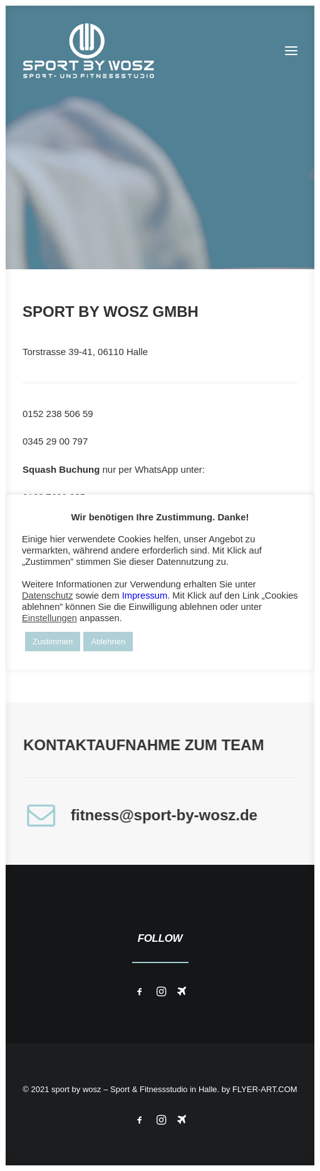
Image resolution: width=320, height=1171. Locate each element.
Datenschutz (47, 596)
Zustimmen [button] (53, 641)
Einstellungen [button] (49, 618)
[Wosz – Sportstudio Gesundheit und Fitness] (95, 51)
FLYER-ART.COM (264, 1089)
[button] (291, 51)
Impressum (144, 596)
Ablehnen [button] (108, 641)
